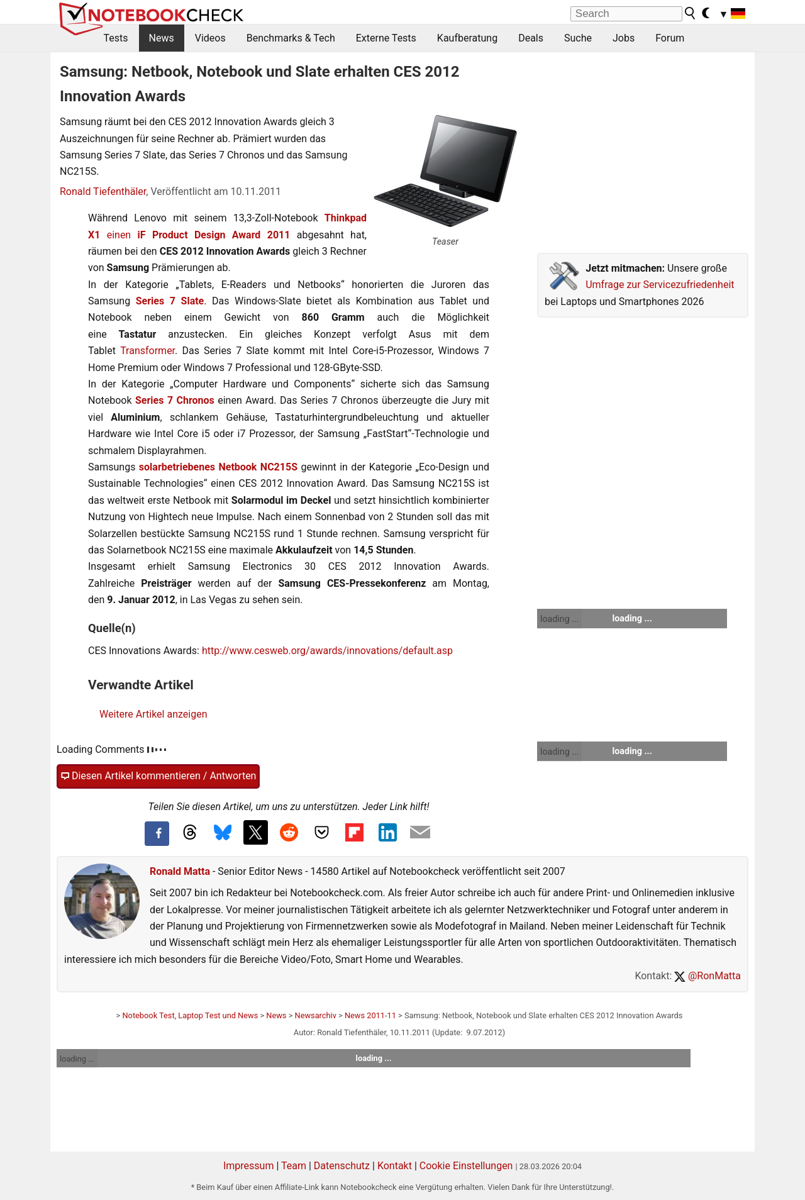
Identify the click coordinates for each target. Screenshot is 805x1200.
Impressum (248, 1166)
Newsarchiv (315, 1015)
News (161, 38)
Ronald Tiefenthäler (103, 191)
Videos (210, 38)
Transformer (147, 351)
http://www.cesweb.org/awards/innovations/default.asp (327, 651)
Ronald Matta (180, 871)
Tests (116, 38)
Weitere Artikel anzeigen (153, 714)
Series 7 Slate (170, 301)
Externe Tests (386, 38)
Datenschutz (342, 1166)
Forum (669, 38)
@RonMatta (707, 976)
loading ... (559, 619)
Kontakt (394, 1166)
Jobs (624, 38)
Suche (578, 38)
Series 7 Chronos (174, 400)
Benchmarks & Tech (291, 38)
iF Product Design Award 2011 (214, 235)
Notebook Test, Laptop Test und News (190, 1015)
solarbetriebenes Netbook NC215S (218, 467)
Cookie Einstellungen (466, 1166)
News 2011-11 (370, 1015)
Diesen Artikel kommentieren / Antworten (158, 776)
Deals (530, 38)
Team (293, 1166)
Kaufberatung (467, 38)
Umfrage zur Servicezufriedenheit (660, 285)
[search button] (690, 13)
